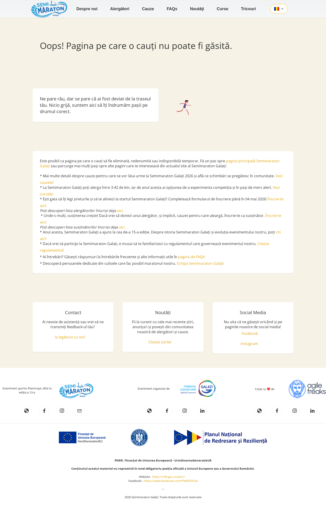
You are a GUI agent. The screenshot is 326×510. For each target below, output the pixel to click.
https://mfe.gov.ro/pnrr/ (169, 477)
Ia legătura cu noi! (70, 337)
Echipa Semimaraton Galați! (200, 263)
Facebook (250, 333)
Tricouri (248, 9)
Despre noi (86, 9)
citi (278, 232)
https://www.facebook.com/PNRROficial (171, 481)
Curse (222, 9)
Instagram (249, 343)
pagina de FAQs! (191, 256)
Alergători (119, 9)
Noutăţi (197, 9)
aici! (43, 238)
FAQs (172, 9)
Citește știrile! (159, 342)
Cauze (148, 9)
